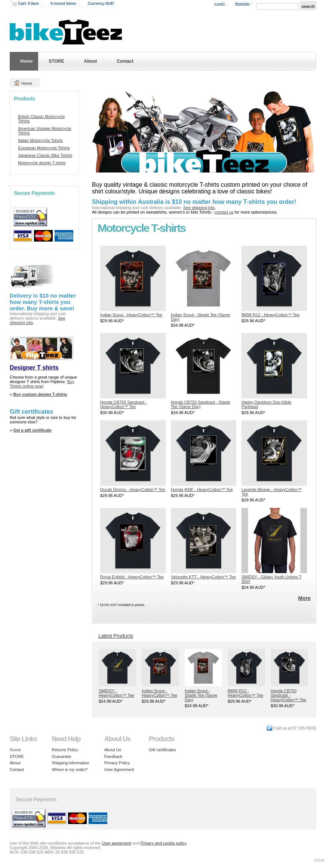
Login (220, 3)
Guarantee (61, 756)
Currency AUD (101, 3)
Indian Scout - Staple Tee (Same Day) (201, 695)
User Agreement (119, 769)
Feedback (113, 756)
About (90, 61)
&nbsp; (133, 278)
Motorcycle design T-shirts (42, 163)
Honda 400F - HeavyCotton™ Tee (202, 489)
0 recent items (63, 3)
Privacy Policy (117, 763)
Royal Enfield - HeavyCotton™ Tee (132, 577)
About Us (112, 750)
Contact (125, 61)
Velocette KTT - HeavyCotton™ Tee (203, 577)
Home (26, 61)
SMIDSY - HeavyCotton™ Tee (116, 693)
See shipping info (199, 207)
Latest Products (115, 636)
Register (242, 3)
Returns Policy (65, 750)
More (304, 598)
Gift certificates (162, 750)
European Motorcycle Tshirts (44, 148)
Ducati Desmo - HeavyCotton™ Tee (132, 489)
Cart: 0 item (28, 3)
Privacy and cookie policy (164, 843)
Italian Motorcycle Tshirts (40, 140)
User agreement (116, 843)
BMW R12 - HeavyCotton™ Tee (270, 315)
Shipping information (70, 763)
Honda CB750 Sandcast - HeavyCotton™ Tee (123, 404)
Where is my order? (69, 769)
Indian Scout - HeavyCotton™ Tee (131, 315)
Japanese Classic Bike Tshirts (45, 155)
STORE (56, 61)
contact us (224, 212)
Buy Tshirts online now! (42, 383)
